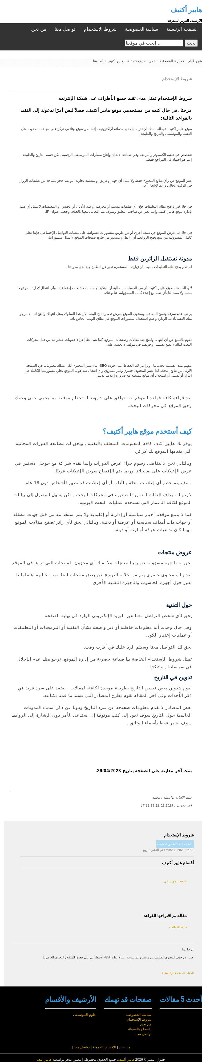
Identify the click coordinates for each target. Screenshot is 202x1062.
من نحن (38, 29)
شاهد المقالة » (178, 927)
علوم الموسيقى (175, 881)
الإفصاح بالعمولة (140, 1029)
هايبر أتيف (44, 1059)
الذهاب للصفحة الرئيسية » (177, 972)
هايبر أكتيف (126, 1059)
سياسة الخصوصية (141, 29)
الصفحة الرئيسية (182, 29)
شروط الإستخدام (100, 29)
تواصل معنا (65, 29)
